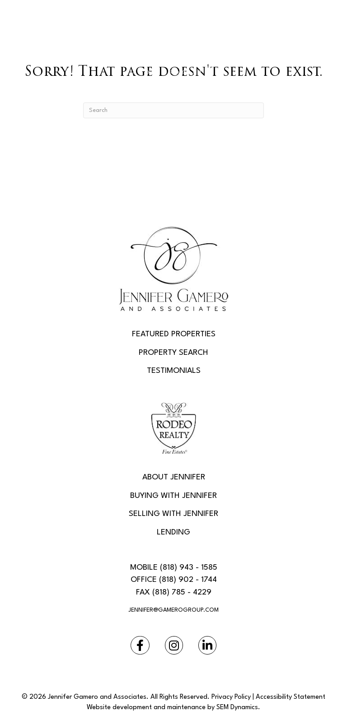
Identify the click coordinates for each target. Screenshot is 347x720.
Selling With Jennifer (173, 514)
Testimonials (174, 371)
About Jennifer (173, 477)
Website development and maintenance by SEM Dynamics (172, 707)
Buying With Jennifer (173, 496)
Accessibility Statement (290, 697)
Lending (173, 532)
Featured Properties (174, 334)
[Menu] (173, 89)
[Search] (173, 110)
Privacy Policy (231, 697)
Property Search (173, 353)
